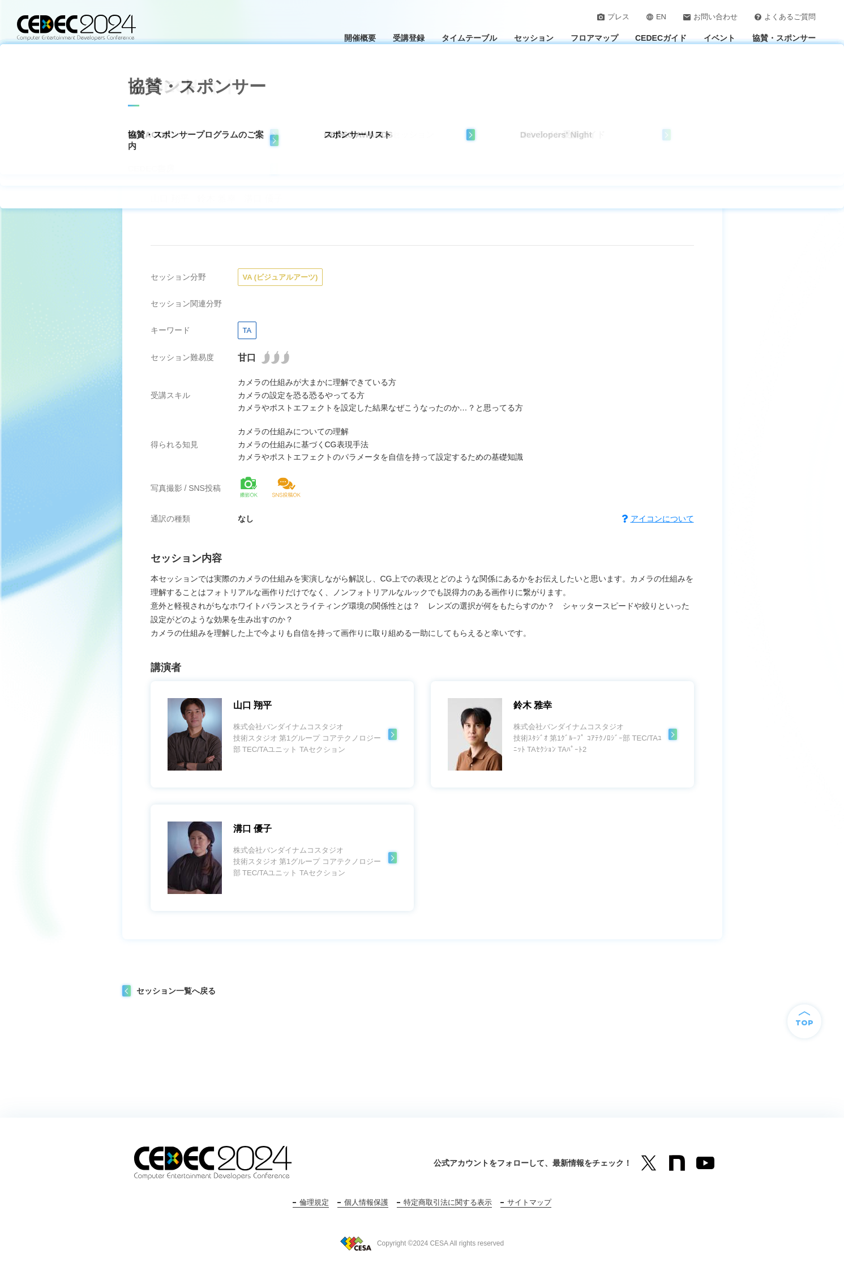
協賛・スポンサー (784, 37)
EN (656, 16)
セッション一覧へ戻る (176, 990)
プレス (613, 16)
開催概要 (360, 37)
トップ (140, 68)
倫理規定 (314, 1202)
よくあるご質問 (785, 16)
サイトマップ (529, 1202)
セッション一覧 (192, 68)
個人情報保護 (366, 1202)
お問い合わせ (710, 16)
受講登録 (409, 37)
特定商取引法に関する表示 (448, 1202)
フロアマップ (594, 37)
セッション (534, 37)
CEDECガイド (661, 37)
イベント (719, 37)
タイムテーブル (469, 37)
